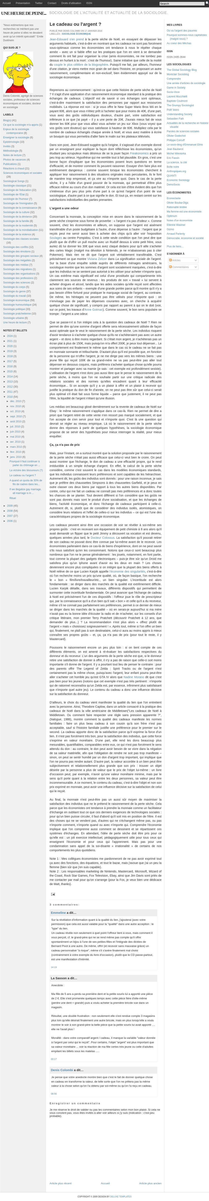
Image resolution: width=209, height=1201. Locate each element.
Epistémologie (11, 141)
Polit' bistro (173, 109)
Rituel (13, 498)
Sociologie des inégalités (17, 260)
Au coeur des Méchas (179, 43)
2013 (10, 381)
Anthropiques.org (176, 171)
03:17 (54, 1059)
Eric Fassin (173, 157)
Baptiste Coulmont (177, 100)
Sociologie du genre (14, 291)
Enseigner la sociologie (16, 137)
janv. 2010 (16, 457)
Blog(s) (7, 120)
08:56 (54, 1093)
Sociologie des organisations (19, 273)
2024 (10, 336)
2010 (10, 396)
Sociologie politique (14, 309)
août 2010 (15, 421)
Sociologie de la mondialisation (20, 230)
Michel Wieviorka (176, 153)
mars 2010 (16, 446)
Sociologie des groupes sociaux (21, 255)
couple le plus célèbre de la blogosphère (81, 64)
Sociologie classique (14, 185)
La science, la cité (177, 162)
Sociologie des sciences (16, 282)
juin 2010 (15, 431)
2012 (10, 386)
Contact (52, 3)
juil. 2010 (15, 426)
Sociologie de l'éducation (17, 190)
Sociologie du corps (14, 287)
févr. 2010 (15, 451)
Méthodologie (10, 150)
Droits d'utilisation (71, 3)
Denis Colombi (62, 1070)
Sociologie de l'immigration (18, 203)
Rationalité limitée (177, 207)
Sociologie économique (16, 300)
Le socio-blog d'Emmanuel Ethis (185, 144)
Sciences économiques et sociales (22, 172)
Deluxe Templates (120, 1197)
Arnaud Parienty (176, 233)
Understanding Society (179, 114)
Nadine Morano (134, 677)
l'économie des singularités (127, 571)
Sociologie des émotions (17, 251)
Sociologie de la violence (17, 234)
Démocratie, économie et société (185, 238)
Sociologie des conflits (15, 247)
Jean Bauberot (175, 149)
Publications (10, 164)
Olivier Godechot (176, 135)
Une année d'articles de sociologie (186, 83)
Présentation (23, 3)
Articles (174, 260)
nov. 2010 (15, 406)
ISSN (89, 3)
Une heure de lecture (15, 322)
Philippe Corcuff (176, 140)
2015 (10, 371)
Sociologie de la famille (16, 221)
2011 (10, 391)
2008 (10, 510)
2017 (10, 361)
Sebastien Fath (175, 118)
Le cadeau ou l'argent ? (23, 475)
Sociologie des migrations (17, 269)
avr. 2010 (15, 441)
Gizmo (170, 229)
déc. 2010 (15, 401)
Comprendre (174, 78)
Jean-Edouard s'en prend (67, 39)
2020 (10, 346)
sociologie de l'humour (15, 198)
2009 (10, 505)
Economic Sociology (178, 180)
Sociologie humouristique (17, 304)
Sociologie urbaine (13, 318)
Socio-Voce (173, 92)
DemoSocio (173, 184)
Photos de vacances (14, 159)
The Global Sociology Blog (182, 69)
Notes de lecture (12, 155)
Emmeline (58, 912)
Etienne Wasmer (176, 224)
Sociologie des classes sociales (21, 238)
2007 (10, 515)
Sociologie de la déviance (17, 216)
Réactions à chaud (13, 168)
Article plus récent (60, 1183)
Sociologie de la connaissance (20, 207)
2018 (10, 356)
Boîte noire (173, 166)
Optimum (172, 216)
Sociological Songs (13, 181)
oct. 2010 (15, 411)
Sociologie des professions (18, 278)
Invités (7, 146)
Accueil (7, 3)
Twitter (38, 3)
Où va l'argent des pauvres (182, 30)
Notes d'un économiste (180, 220)
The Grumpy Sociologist (180, 105)
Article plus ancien (150, 1183)
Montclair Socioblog (178, 74)
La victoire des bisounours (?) (26, 470)
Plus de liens (174, 246)
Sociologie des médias (15, 264)
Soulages (56, 237)
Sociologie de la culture (16, 212)
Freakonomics (140, 153)
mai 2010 (15, 436)
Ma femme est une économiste (184, 211)
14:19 (54, 967)
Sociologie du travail (14, 295)
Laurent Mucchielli (177, 96)
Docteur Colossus (102, 537)
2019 (10, 351)
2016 (10, 366)
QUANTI (171, 175)
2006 (10, 521)
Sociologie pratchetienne (17, 313)
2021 (10, 341)
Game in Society (176, 87)
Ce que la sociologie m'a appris (20, 124)
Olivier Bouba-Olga (177, 202)
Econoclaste (173, 198)
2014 (10, 376)
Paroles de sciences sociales (183, 131)
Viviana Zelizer (97, 259)
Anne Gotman (93, 309)
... (182, 246)
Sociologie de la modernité (18, 225)
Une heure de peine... (23, 13)
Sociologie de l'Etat (14, 194)
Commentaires (179, 267)
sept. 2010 (16, 416)
